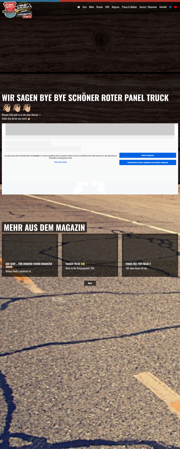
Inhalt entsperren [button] (148, 155)
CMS (107, 7)
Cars (85, 7)
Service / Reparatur (148, 7)
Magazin (115, 7)
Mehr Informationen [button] (60, 162)
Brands (99, 7)
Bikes (91, 7)
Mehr (90, 283)
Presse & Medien (129, 7)
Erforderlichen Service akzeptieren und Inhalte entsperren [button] (148, 162)
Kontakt (163, 7)
